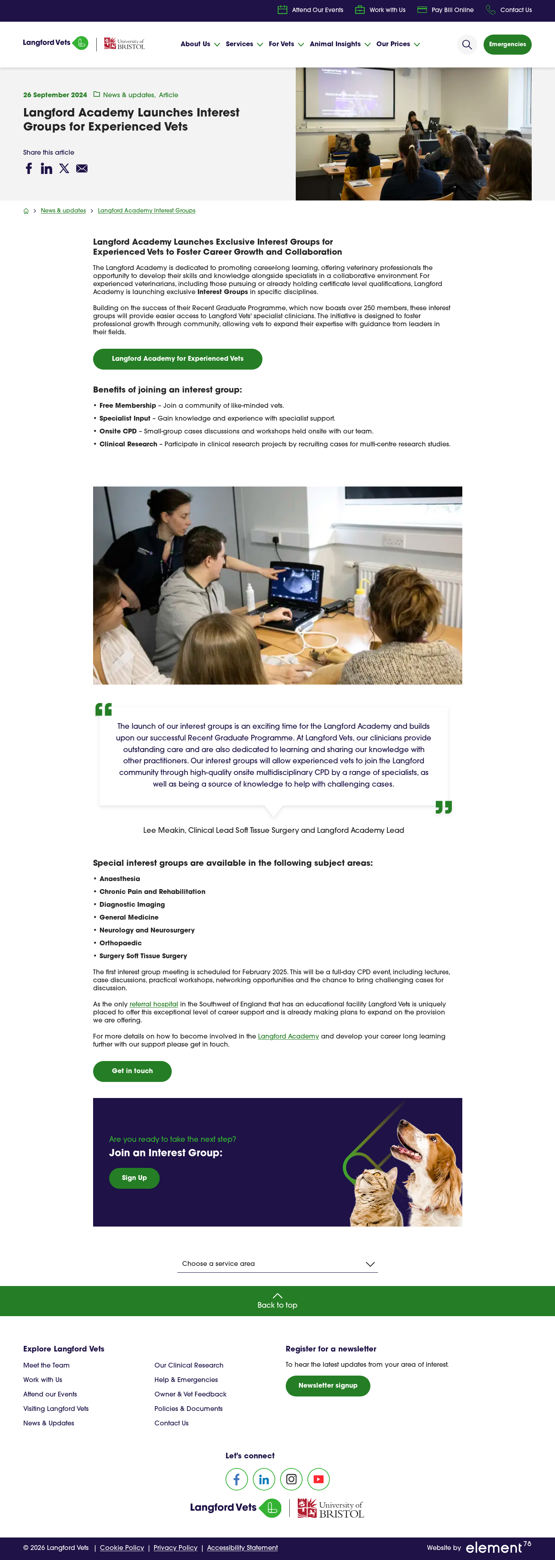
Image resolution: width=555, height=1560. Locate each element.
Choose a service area (278, 1264)
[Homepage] (55, 48)
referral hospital (154, 1005)
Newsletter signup (328, 1386)
